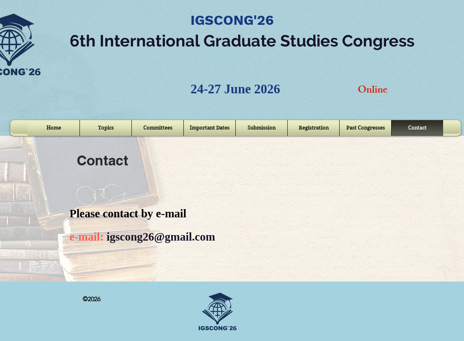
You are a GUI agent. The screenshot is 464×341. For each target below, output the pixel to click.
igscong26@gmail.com (161, 236)
